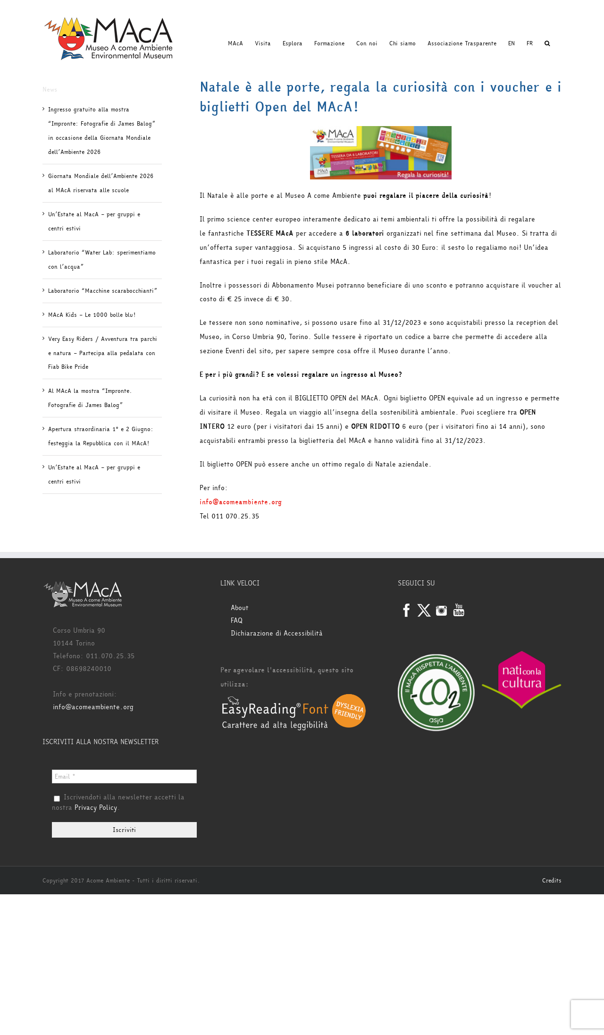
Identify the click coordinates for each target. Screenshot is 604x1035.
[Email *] (124, 776)
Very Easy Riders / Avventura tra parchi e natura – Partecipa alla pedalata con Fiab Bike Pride (102, 353)
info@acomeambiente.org (93, 707)
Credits (552, 880)
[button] (547, 43)
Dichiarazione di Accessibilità (277, 633)
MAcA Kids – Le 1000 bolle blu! (91, 315)
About (240, 608)
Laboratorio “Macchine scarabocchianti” (102, 291)
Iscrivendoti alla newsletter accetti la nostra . (118, 803)
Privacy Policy (96, 808)
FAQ (237, 621)
